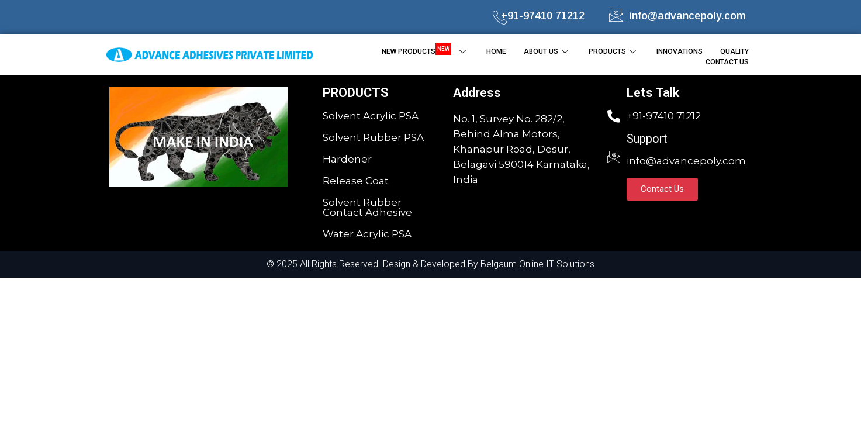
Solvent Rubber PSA (373, 137)
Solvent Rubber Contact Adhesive (367, 207)
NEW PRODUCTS (425, 51)
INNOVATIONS (679, 51)
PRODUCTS (614, 51)
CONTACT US (727, 62)
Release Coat (356, 181)
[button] (662, 189)
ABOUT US (547, 51)
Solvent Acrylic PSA (371, 116)
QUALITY (734, 51)
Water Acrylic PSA (367, 234)
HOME (496, 51)
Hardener (347, 159)
